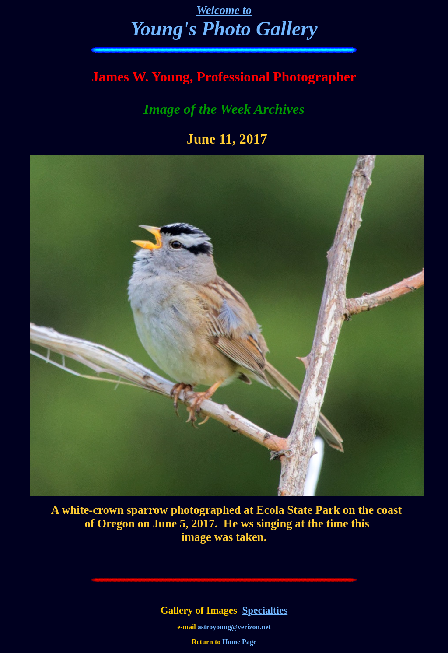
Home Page (239, 642)
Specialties (265, 610)
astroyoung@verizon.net (234, 627)
